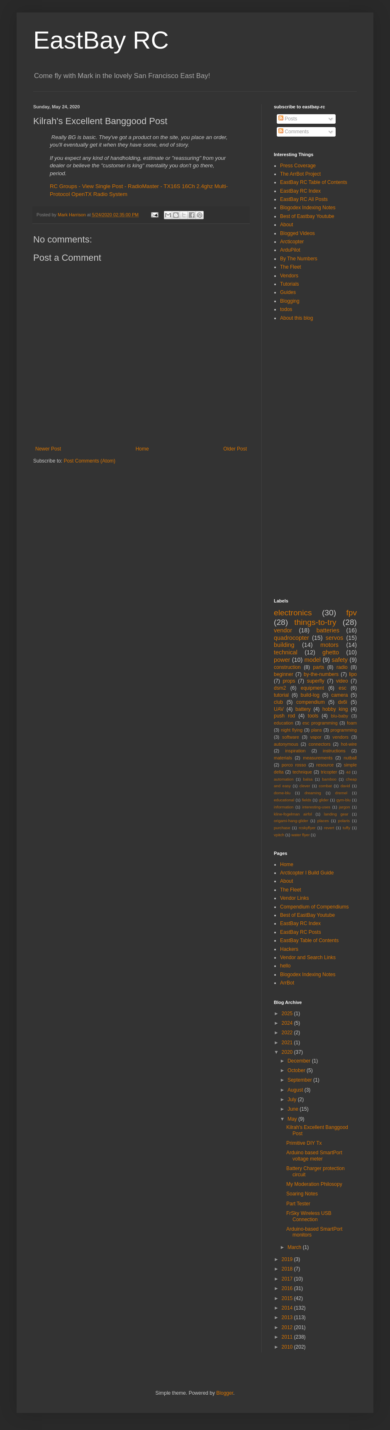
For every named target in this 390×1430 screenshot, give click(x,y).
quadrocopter (291, 637)
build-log (310, 695)
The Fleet (290, 267)
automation (283, 779)
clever (305, 786)
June (294, 1109)
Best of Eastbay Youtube (307, 216)
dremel (341, 793)
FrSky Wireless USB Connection (309, 1216)
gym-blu (343, 800)
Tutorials (289, 284)
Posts (287, 119)
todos (286, 309)
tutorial (281, 695)
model (313, 659)
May (293, 1119)
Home (142, 449)
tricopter (329, 771)
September (300, 1080)
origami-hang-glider (291, 820)
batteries (328, 630)
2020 (288, 1052)
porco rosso (294, 764)
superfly (315, 681)
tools (313, 716)
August (296, 1090)
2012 (288, 1327)
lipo (353, 674)
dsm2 (280, 688)
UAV (279, 709)
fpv (351, 612)
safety (340, 659)
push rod (284, 716)
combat (325, 786)
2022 (288, 1033)
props (289, 681)
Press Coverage (298, 166)
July (293, 1099)
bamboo (329, 779)
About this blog (296, 318)
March (295, 1247)
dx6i (342, 702)
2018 (288, 1269)
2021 (288, 1043)
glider (324, 800)
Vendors (289, 276)
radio (342, 667)
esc (342, 688)
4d (348, 772)
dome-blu (282, 793)
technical (285, 652)
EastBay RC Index (300, 191)
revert (329, 827)
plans (316, 729)
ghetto (330, 652)
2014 (288, 1308)
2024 (288, 1023)
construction (287, 667)
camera (339, 695)
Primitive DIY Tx (304, 1143)
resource (325, 764)
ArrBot (287, 983)
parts (318, 667)
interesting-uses (316, 807)
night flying (291, 729)
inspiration (295, 750)
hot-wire (349, 744)
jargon (344, 807)
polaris (344, 820)
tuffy (346, 827)
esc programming (320, 722)
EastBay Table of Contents (309, 940)
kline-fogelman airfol (293, 814)
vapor (316, 737)
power (282, 659)
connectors (320, 744)
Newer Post (48, 449)
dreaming (313, 793)
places (323, 820)
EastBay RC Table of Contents (313, 182)
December (300, 1061)
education (283, 722)
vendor (283, 630)
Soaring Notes (302, 1194)
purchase (282, 827)
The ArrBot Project (300, 174)
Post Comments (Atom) (89, 461)
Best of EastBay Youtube (307, 915)
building (284, 645)
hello (285, 966)
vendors (341, 737)
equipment (312, 688)
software (290, 737)
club (278, 702)
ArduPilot (290, 250)
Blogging (290, 301)
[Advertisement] (307, 459)
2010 (288, 1347)
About (286, 225)
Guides (288, 292)
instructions (334, 750)
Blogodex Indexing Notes (307, 208)
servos (334, 637)
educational (284, 800)
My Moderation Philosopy (314, 1184)
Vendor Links (294, 898)
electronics (293, 612)
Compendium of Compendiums (314, 907)
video (342, 681)
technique (302, 771)
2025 (288, 1013)
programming (343, 729)
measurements (317, 757)
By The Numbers (298, 259)
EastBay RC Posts (300, 932)
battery (303, 709)
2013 (288, 1317)
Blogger (224, 1393)
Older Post (235, 449)
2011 (288, 1337)
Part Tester (298, 1204)
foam (352, 722)
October (297, 1070)
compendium (310, 702)
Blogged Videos (297, 233)
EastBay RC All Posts (304, 199)
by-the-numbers (321, 674)
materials (283, 757)
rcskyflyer (307, 827)
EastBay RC (101, 40)
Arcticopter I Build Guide (307, 873)
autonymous (286, 744)
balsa (307, 779)
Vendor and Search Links (308, 957)
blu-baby (339, 715)
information (283, 807)
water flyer (300, 835)
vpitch (279, 835)
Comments (293, 132)
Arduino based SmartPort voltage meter (314, 1155)
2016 (288, 1288)
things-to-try (315, 622)
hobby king (335, 709)
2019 (288, 1259)
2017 (288, 1279)
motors (329, 645)
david (345, 786)
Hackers (289, 949)
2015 (288, 1298)
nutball (350, 757)
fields (306, 800)
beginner (283, 674)
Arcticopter (292, 242)
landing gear (336, 814)
